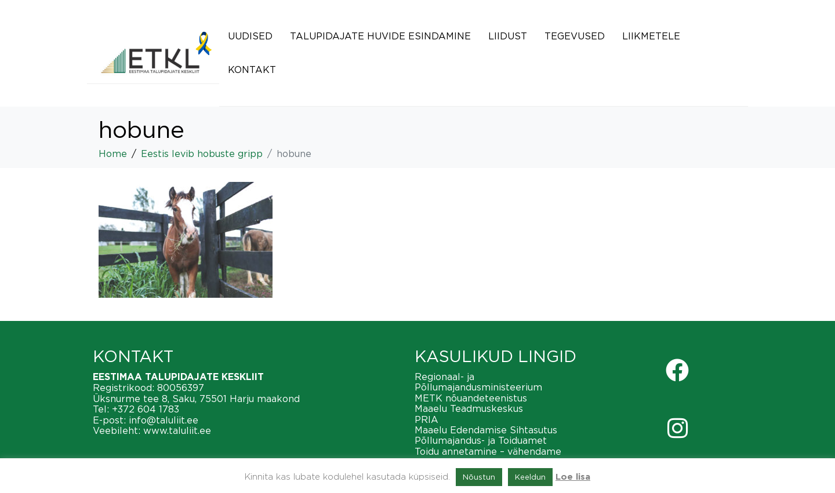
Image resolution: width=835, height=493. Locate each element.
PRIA (426, 419)
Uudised (250, 36)
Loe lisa (573, 477)
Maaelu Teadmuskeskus (469, 408)
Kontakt (252, 69)
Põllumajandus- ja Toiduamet (481, 440)
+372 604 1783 (145, 409)
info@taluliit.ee (163, 420)
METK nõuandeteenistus (471, 398)
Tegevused (574, 36)
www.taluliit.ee (177, 430)
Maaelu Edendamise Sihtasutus (486, 430)
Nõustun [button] (479, 477)
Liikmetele (651, 36)
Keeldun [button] (530, 477)
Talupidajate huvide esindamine (380, 36)
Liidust (507, 36)
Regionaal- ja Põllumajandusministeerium (478, 381)
